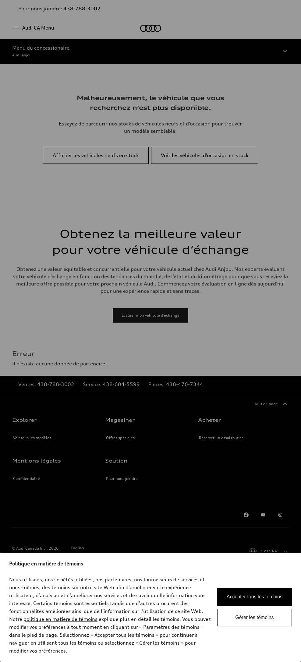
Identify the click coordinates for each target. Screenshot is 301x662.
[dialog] (150, 607)
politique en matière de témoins (60, 619)
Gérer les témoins (254, 617)
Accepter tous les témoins (254, 596)
